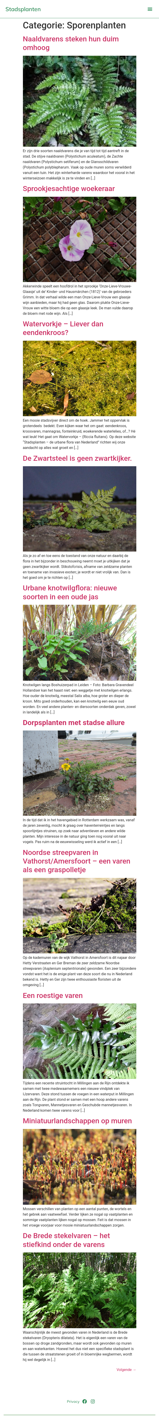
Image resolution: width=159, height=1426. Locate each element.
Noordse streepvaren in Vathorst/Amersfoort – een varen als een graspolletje (76, 861)
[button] (150, 9)
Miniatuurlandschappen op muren (77, 1120)
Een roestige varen (53, 995)
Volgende (126, 1370)
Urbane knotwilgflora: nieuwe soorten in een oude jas (70, 592)
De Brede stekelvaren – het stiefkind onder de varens (66, 1240)
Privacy (73, 1401)
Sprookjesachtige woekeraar (69, 188)
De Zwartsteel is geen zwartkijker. (77, 458)
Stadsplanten (23, 9)
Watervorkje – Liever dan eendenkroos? (63, 328)
